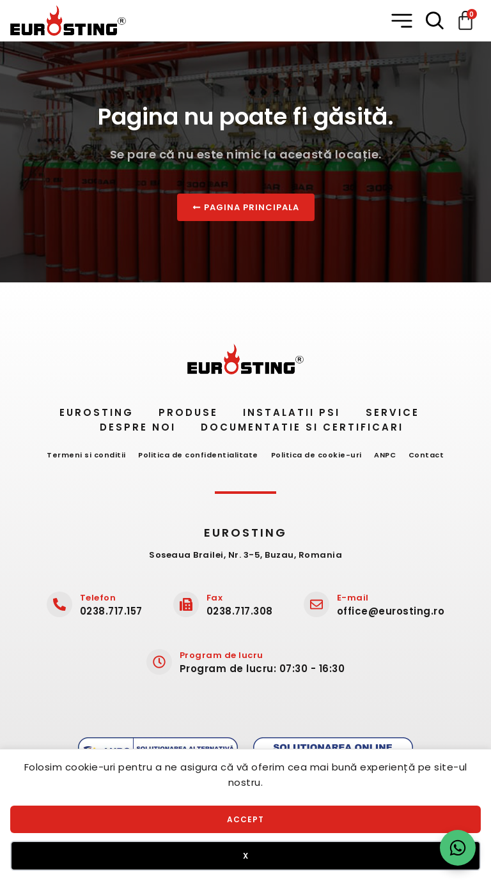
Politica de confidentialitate (196, 455)
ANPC (388, 455)
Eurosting (87, 412)
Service (399, 412)
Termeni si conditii (81, 455)
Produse (184, 412)
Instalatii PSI (293, 412)
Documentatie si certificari (306, 427)
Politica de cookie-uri (316, 455)
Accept (245, 819)
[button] (403, 21)
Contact (432, 455)
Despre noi (136, 427)
